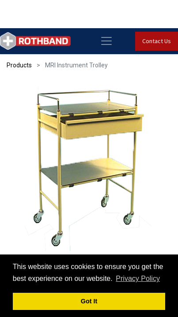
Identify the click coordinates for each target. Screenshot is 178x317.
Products (19, 65)
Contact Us (156, 41)
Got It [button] (89, 301)
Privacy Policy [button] (138, 278)
